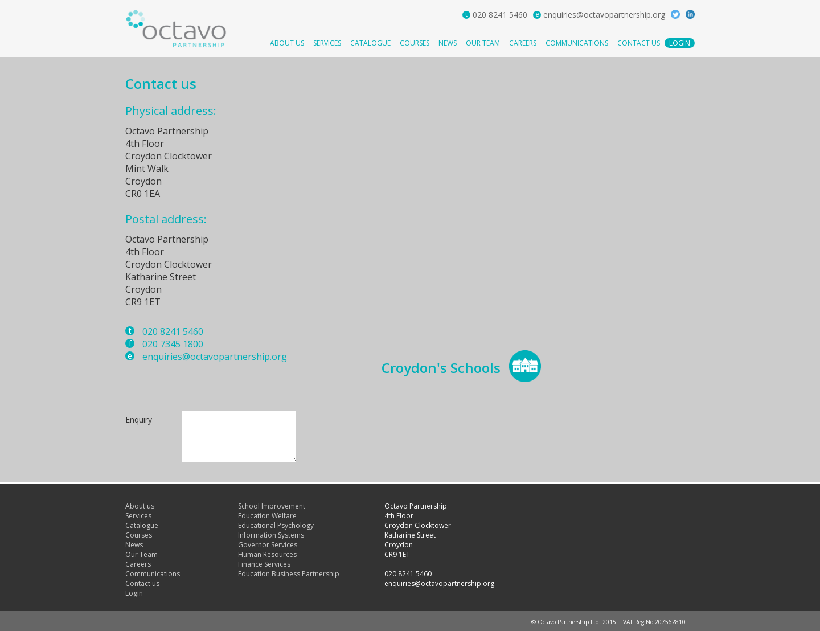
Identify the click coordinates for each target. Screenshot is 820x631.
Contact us (638, 43)
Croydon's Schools (441, 367)
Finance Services (264, 564)
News (447, 43)
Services (327, 43)
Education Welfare (267, 516)
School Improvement (271, 506)
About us (287, 43)
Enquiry (138, 419)
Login (679, 43)
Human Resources (267, 554)
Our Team (483, 43)
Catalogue (370, 43)
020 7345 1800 (172, 344)
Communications (577, 43)
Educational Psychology (276, 525)
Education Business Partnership (288, 574)
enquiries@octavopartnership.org (604, 14)
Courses (414, 43)
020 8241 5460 (500, 14)
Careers (522, 43)
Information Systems (271, 535)
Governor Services (267, 545)
